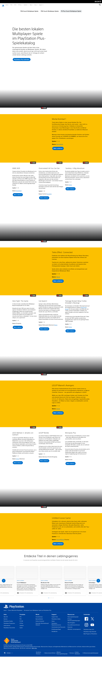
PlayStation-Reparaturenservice (56, 611)
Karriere (5, 606)
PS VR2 (21, 608)
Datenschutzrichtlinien (50, 640)
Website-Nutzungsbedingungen (62, 640)
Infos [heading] (5, 602)
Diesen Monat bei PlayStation (15, 598)
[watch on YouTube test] (44, 116)
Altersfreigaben (71, 610)
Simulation (49, 190)
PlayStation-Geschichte (9, 615)
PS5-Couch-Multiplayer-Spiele (50, 9)
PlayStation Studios (8, 608)
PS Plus (19, 4)
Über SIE (6, 604)
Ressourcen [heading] (71, 602)
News (31, 4)
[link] (51, 568)
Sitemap (72, 640)
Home (5, 598)
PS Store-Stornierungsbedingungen (74, 607)
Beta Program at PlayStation (90, 621)
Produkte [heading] (22, 602)
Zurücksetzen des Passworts (58, 614)
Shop (35, 4)
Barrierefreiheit (39, 606)
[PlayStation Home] (3, 5)
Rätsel (58, 267)
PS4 (15, 4)
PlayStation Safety (56, 606)
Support (40, 4)
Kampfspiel (59, 136)
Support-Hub (55, 604)
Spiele (6, 4)
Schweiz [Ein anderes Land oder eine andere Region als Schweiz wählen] (8, 640)
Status (53, 608)
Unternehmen (7, 613)
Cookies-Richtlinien (77, 640)
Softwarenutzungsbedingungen (90, 640)
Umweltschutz (39, 604)
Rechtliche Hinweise (38, 640)
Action (70, 181)
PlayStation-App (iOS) (89, 617)
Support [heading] (54, 602)
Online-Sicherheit (40, 608)
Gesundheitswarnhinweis (74, 612)
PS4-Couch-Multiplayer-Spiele (29, 9)
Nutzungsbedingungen (73, 604)
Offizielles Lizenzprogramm (74, 616)
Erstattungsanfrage (56, 616)
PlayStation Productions (9, 611)
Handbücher (54, 619)
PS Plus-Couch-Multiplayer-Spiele (71, 9)
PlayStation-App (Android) (90, 619)
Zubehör (25, 4)
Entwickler (70, 614)
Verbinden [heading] (87, 602)
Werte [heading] (37, 602)
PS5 (11, 4)
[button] (31, 109)
